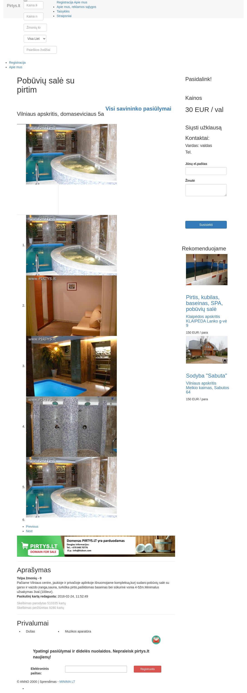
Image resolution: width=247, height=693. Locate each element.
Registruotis (147, 669)
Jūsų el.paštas (196, 164)
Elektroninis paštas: (40, 671)
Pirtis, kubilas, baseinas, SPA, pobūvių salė (204, 303)
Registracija (65, 2)
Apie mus (80, 2)
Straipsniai (64, 16)
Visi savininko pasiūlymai (138, 109)
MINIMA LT (67, 681)
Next (29, 531)
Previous (32, 526)
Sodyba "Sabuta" (206, 376)
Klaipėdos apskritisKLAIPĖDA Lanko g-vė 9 (206, 321)
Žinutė (190, 180)
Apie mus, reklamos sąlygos (76, 7)
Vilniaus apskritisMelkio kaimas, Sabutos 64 (207, 388)
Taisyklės (63, 11)
